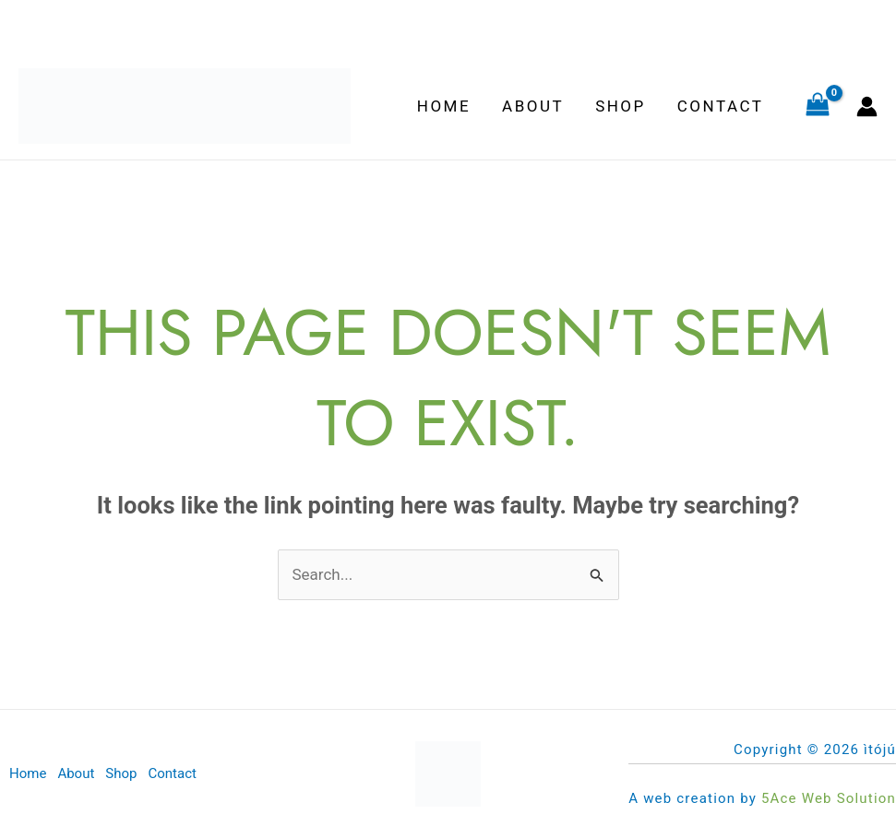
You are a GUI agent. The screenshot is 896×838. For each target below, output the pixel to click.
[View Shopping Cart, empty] (817, 106)
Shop (620, 106)
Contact (720, 106)
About (533, 106)
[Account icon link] (867, 106)
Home (444, 106)
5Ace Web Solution (828, 798)
